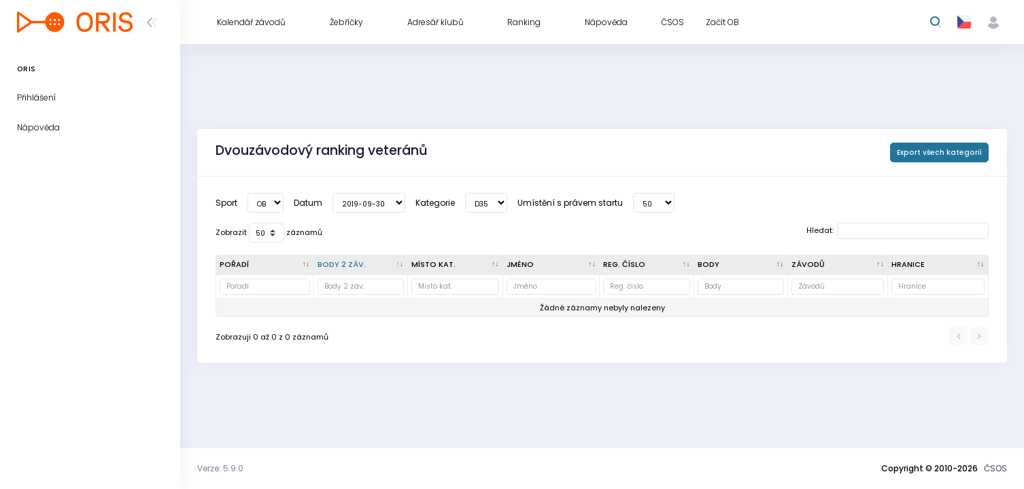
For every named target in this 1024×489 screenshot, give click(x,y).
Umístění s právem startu (570, 203)
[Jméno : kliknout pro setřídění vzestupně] (551, 264)
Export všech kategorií (939, 152)
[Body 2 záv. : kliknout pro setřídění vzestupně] (361, 264)
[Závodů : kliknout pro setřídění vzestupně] (838, 264)
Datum (308, 203)
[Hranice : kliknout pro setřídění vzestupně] (938, 264)
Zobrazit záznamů (269, 232)
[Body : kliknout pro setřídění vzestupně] (741, 264)
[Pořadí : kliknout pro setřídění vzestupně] (265, 264)
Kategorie (435, 203)
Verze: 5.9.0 (220, 468)
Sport (226, 203)
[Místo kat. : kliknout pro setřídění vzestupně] (456, 264)
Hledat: (897, 231)
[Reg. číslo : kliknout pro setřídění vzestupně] (647, 264)
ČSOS (995, 468)
